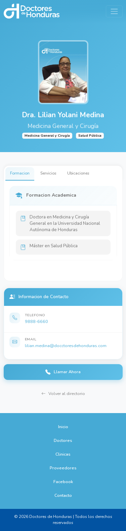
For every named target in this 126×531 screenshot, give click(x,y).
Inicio (63, 426)
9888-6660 (36, 321)
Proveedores (63, 468)
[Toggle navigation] (114, 11)
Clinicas (63, 454)
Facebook (63, 481)
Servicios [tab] (48, 173)
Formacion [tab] (20, 173)
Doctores (63, 440)
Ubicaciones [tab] (78, 173)
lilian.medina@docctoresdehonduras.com (66, 345)
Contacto (63, 495)
